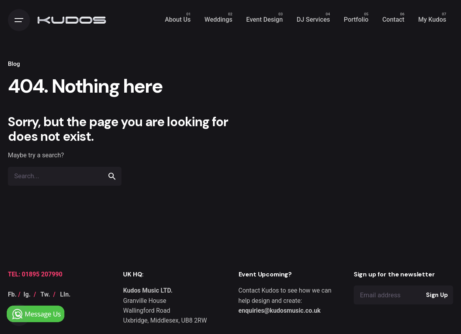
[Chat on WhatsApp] (36, 304)
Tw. (45, 294)
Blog (14, 63)
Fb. (12, 294)
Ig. (27, 294)
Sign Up (437, 295)
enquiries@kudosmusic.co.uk (280, 310)
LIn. (65, 294)
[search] (112, 176)
